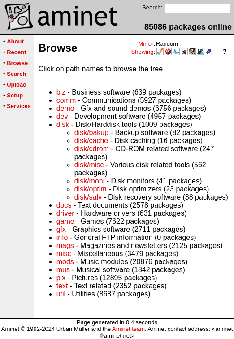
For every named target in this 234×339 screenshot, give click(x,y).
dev (62, 116)
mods (65, 261)
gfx (61, 229)
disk (62, 124)
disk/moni (89, 181)
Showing (142, 51)
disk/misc (89, 165)
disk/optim (90, 189)
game (65, 221)
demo (65, 108)
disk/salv (88, 197)
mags (65, 245)
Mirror (145, 43)
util (60, 294)
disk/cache (91, 140)
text (62, 286)
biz (60, 92)
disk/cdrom (91, 148)
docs (64, 205)
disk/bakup (91, 132)
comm (66, 100)
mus (63, 270)
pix (60, 278)
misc (63, 253)
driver (65, 213)
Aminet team (128, 329)
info (62, 237)
